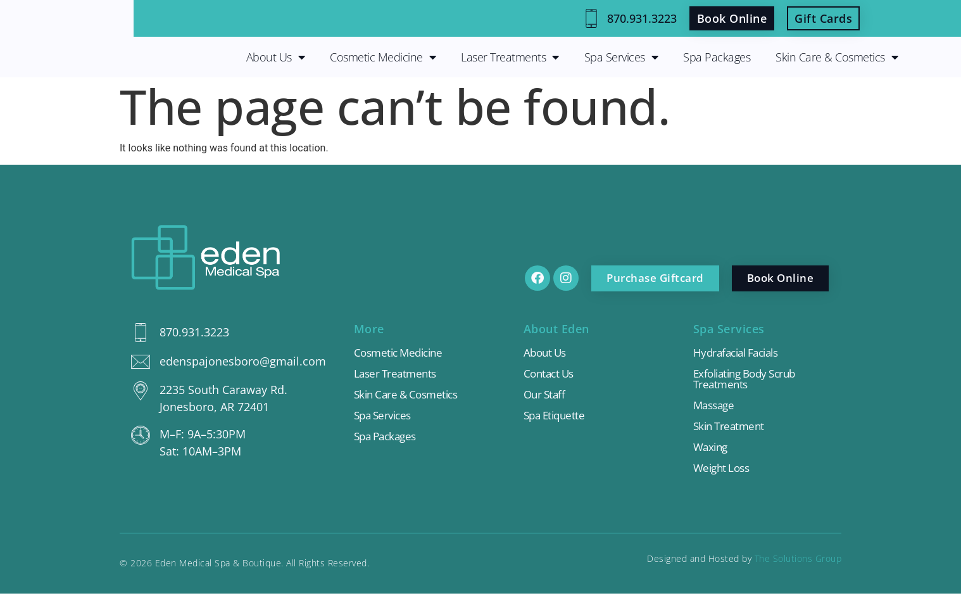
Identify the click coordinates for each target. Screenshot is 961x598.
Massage (715, 407)
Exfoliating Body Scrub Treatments (749, 380)
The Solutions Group (798, 563)
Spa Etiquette (557, 417)
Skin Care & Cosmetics (837, 57)
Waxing (712, 450)
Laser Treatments (510, 57)
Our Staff (546, 396)
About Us (275, 57)
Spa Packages (716, 57)
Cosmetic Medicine (383, 57)
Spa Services (621, 57)
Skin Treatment (731, 429)
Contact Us (551, 374)
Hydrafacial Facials (740, 353)
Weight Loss (724, 472)
